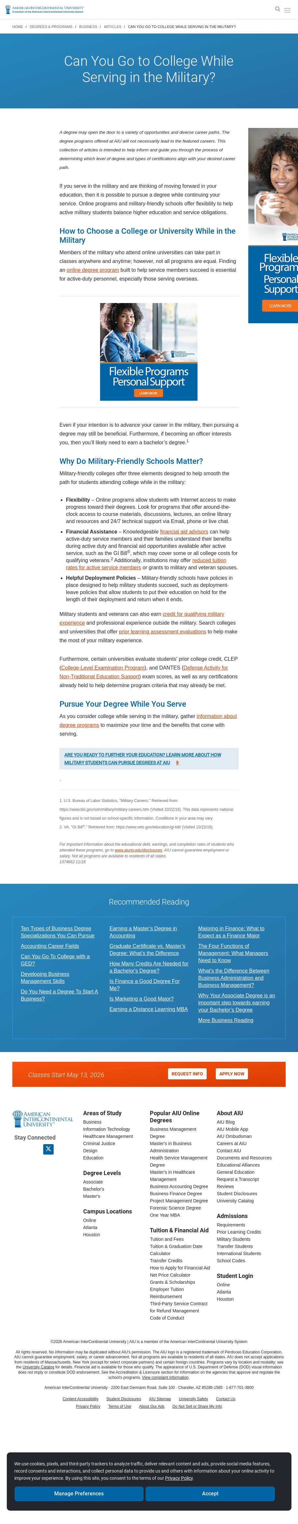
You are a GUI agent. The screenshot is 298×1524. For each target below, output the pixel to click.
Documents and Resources (244, 1157)
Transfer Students (235, 1246)
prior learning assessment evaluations (162, 631)
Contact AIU (229, 1150)
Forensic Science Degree (175, 1208)
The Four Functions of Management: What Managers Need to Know (233, 953)
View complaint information (165, 1377)
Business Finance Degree (176, 1193)
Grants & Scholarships (172, 1282)
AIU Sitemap (160, 1399)
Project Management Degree (179, 1200)
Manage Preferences (79, 1491)
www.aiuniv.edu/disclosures (138, 850)
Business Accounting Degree (179, 1186)
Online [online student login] (223, 1284)
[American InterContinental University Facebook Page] (19, 1149)
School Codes (231, 1260)
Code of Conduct (167, 1318)
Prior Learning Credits (239, 1232)
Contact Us (225, 1399)
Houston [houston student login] (225, 1299)
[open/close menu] (287, 10)
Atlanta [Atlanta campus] (90, 1227)
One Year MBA (165, 1215)
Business (92, 1122)
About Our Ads (151, 1406)
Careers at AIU (232, 1143)
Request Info (187, 1073)
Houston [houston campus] (91, 1234)
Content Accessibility (80, 1399)
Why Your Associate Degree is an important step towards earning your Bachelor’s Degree (236, 1003)
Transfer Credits (166, 1260)
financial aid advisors (184, 531)
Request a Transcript (238, 1179)
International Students (239, 1253)
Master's (91, 1196)
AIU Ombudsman (234, 1136)
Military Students (233, 1239)
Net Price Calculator (170, 1275)
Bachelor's (93, 1189)
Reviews (225, 1186)
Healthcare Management (108, 1136)
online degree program (93, 270)
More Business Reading (225, 1020)
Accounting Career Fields (50, 946)
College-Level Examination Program (102, 668)
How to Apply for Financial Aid (180, 1267)
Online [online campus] (89, 1220)
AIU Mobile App (232, 1129)
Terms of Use (119, 1406)
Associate (93, 1182)
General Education (235, 1172)
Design (90, 1150)
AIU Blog (226, 1122)
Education (93, 1157)
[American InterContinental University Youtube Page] (63, 1149)
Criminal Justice (99, 1143)
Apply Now (231, 1073)
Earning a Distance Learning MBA (149, 1009)
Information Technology (106, 1129)
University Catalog (235, 1200)
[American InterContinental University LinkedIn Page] (34, 1149)
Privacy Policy (88, 1406)
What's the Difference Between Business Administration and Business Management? (233, 978)
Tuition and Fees (167, 1239)
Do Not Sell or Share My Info (197, 1406)
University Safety (193, 1399)
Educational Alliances (238, 1165)
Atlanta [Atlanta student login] (224, 1292)
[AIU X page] (48, 1149)
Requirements (231, 1224)
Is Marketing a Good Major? (142, 999)
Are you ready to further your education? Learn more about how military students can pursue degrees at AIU (142, 758)
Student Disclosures (237, 1193)
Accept (210, 1491)
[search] (277, 8)
